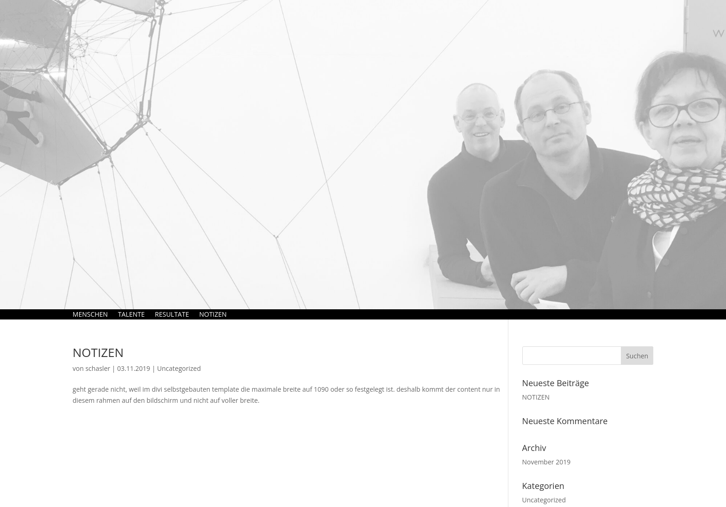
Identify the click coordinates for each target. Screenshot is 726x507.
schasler (97, 368)
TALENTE (131, 314)
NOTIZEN (212, 314)
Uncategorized (178, 368)
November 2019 (546, 461)
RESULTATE (172, 314)
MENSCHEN (90, 314)
